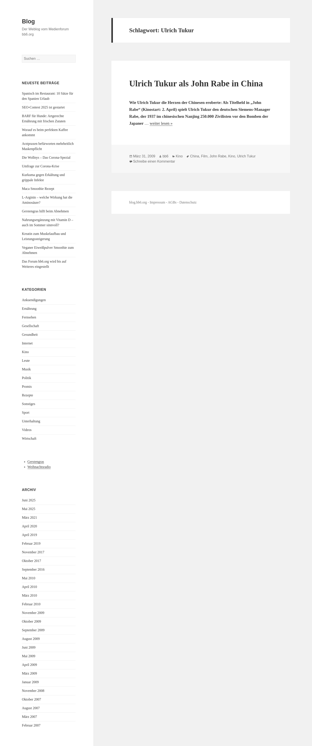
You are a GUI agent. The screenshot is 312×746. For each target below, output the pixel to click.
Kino (25, 352)
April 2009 (29, 665)
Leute (26, 360)
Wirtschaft (29, 438)
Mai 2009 (28, 656)
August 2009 (31, 639)
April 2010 (29, 587)
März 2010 (29, 595)
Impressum (157, 202)
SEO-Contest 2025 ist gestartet (43, 107)
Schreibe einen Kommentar (154, 161)
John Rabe (218, 156)
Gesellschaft (30, 326)
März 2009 (29, 673)
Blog (28, 21)
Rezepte (27, 395)
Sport (25, 412)
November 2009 (33, 613)
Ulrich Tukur (246, 156)
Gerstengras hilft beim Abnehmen (45, 211)
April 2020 (29, 526)
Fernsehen (29, 317)
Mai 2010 (28, 578)
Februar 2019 (31, 543)
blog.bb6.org (138, 202)
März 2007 (29, 717)
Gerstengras (36, 461)
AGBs (172, 202)
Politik (26, 378)
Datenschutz (188, 202)
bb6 (165, 156)
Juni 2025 (29, 500)
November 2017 (33, 552)
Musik (26, 369)
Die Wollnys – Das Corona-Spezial (46, 157)
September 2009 (33, 630)
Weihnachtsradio (39, 467)
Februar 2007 (31, 725)
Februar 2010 (31, 604)
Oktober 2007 (31, 699)
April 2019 (29, 535)
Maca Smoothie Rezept (38, 189)
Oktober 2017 (31, 561)
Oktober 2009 (31, 621)
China (194, 156)
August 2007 (31, 708)
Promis (27, 386)
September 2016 (33, 569)
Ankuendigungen (34, 300)
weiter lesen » (161, 123)
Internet (27, 343)
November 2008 (33, 691)
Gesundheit (30, 334)
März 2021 (29, 517)
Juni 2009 (29, 647)
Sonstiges (28, 404)
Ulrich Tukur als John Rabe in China (196, 83)
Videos (26, 430)
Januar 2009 (30, 682)
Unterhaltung (31, 421)
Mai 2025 (28, 509)
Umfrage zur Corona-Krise (40, 166)
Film (204, 156)
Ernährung (29, 308)
